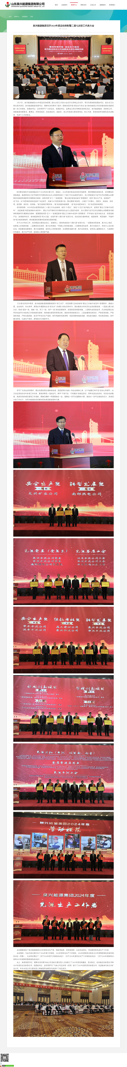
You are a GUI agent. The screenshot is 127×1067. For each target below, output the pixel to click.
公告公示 (93, 5)
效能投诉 (103, 5)
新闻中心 (74, 5)
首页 (56, 5)
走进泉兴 (64, 5)
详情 (31, 16)
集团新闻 (24, 16)
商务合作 (83, 5)
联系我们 (112, 5)
